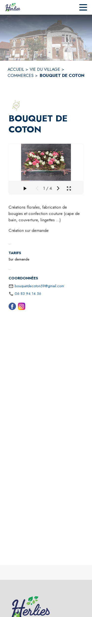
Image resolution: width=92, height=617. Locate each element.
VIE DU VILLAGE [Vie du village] (45, 69)
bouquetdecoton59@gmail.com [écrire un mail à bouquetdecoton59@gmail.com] (39, 286)
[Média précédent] (37, 188)
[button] (16, 105)
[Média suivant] (58, 188)
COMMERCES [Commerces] (21, 75)
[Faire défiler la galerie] (25, 188)
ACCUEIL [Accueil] (16, 69)
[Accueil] (12, 7)
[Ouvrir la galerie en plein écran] (68, 188)
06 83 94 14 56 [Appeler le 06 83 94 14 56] (28, 293)
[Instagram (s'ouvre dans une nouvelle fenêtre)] (21, 307)
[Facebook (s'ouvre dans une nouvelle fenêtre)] (12, 307)
